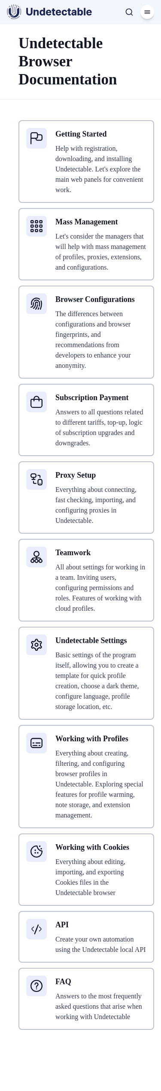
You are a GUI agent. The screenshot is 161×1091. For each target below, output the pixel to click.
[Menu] (147, 12)
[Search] (129, 12)
